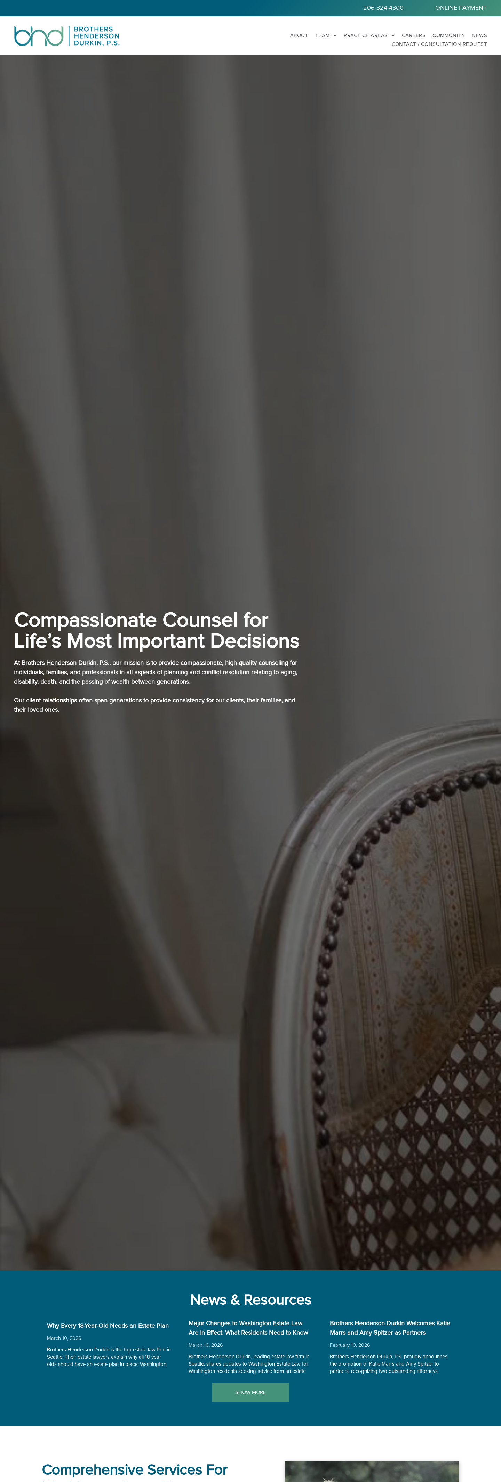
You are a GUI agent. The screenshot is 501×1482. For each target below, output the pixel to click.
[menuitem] (295, 35)
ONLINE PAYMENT (461, 8)
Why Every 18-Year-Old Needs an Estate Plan (108, 1326)
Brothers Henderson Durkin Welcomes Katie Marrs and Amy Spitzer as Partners (390, 1328)
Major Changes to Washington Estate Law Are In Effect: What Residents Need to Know (248, 1328)
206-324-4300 (383, 8)
